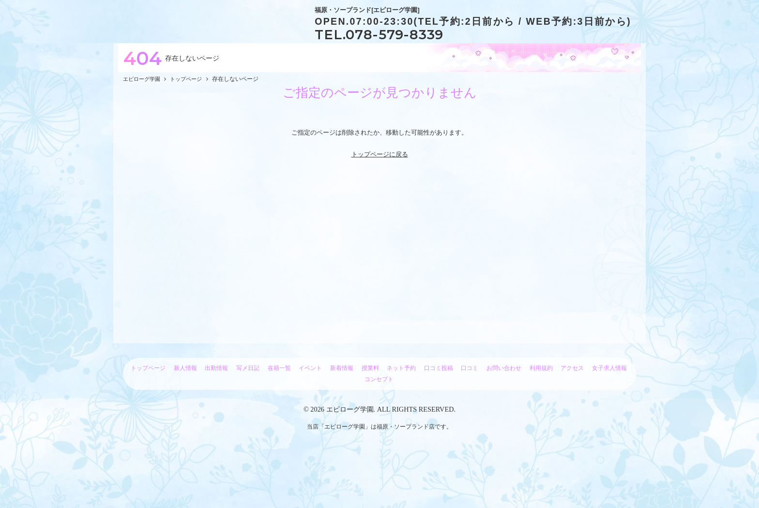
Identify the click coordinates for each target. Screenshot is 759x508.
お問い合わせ (503, 416)
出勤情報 (216, 416)
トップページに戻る (379, 202)
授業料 (370, 416)
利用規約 (541, 416)
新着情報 (341, 416)
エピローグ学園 (350, 457)
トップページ (148, 416)
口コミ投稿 (438, 416)
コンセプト (379, 427)
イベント (310, 416)
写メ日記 (247, 416)
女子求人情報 (609, 416)
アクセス (572, 416)
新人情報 (185, 416)
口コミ (469, 416)
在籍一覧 (279, 416)
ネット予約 (401, 416)
